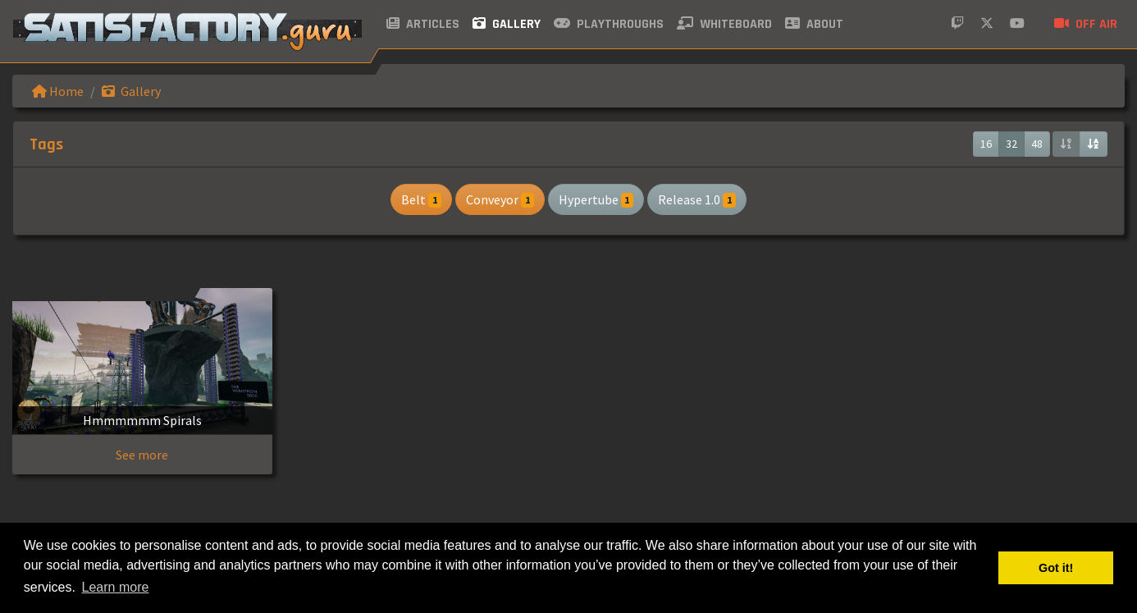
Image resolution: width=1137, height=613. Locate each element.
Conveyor (500, 199)
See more (142, 454)
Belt (421, 199)
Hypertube (596, 199)
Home (58, 91)
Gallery (507, 24)
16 (986, 143)
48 (1037, 143)
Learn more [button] (115, 587)
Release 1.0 (697, 199)
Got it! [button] (1056, 567)
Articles (422, 24)
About (814, 24)
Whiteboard (724, 24)
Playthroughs (609, 24)
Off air (1085, 24)
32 (1011, 143)
